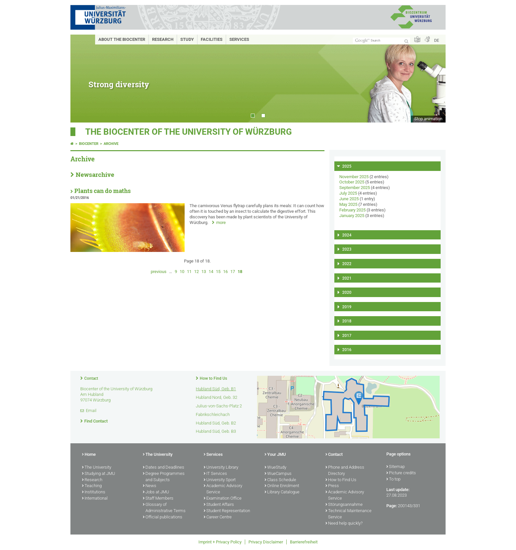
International (95, 499)
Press (332, 486)
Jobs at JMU (156, 492)
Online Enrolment (282, 486)
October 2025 (351, 181)
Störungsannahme (344, 505)
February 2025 (352, 209)
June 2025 (349, 198)
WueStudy (275, 468)
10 (182, 271)
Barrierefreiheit (304, 541)
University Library (221, 468)
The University (96, 468)
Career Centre (218, 517)
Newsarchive (95, 175)
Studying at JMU (98, 474)
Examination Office (223, 499)
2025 (346, 166)
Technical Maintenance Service (348, 514)
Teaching (92, 486)
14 (211, 271)
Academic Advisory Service (223, 489)
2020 (346, 292)
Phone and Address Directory (344, 471)
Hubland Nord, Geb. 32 (216, 397)
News (149, 486)
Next (434, 78)
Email (91, 410)
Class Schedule (280, 480)
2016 (346, 349)
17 (232, 271)
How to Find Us (213, 378)
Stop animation (428, 118)
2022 (346, 263)
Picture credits (401, 473)
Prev (82, 78)
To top (393, 479)
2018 (346, 321)
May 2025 (348, 204)
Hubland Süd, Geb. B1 (216, 388)
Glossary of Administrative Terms (164, 508)
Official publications (162, 517)
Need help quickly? (344, 524)
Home (89, 455)
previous (159, 271)
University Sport (220, 480)
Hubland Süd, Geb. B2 (216, 423)
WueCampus (278, 474)
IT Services (215, 474)
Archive (111, 144)
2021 (346, 278)
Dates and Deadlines (163, 468)
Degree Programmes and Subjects (164, 477)
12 (196, 271)
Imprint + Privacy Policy (220, 541)
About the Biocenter (121, 39)
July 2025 (348, 193)
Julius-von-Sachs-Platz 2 (219, 405)
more (221, 222)
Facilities (211, 39)
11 (189, 271)
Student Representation (227, 511)
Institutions (93, 492)
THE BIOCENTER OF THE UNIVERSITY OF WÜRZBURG (188, 132)
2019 (346, 307)
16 (225, 271)
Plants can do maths (102, 191)
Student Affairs (219, 505)
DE (436, 40)
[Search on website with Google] (381, 41)
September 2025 (354, 187)
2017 (346, 335)
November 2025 (354, 176)
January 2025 (351, 215)
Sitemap (395, 467)
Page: (391, 505)
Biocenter (88, 144)
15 (218, 271)
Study (187, 39)
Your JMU (275, 455)
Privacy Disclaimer (265, 541)
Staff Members (158, 499)
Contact (91, 378)
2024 (346, 235)
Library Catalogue (282, 492)
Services (239, 39)
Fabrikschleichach (213, 414)
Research (162, 39)
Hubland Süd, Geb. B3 (216, 431)
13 (203, 271)
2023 (346, 249)
